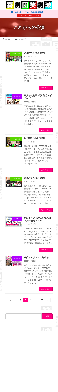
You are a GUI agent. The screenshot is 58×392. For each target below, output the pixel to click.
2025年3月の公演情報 (34, 138)
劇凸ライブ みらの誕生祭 (36, 257)
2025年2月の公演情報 (34, 178)
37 (42, 300)
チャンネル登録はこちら (29, 15)
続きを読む (45, 87)
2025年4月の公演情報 (34, 53)
